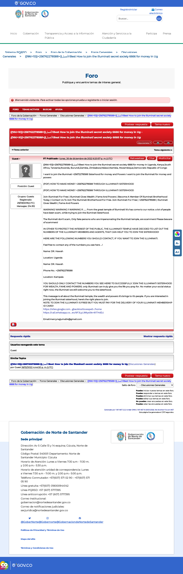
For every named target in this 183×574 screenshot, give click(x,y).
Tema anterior (21, 149)
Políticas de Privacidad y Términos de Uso (42, 530)
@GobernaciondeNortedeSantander (79, 520)
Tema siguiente (162, 150)
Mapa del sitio (28, 539)
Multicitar (165, 158)
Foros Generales (48, 115)
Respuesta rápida (20, 336)
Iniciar (133, 9)
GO (159, 18)
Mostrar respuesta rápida (158, 336)
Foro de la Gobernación (23, 115)
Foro (16, 109)
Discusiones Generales (72, 115)
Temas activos (30, 109)
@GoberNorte (30, 520)
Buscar (47, 109)
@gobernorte (47, 520)
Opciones (143, 142)
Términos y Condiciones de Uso (37, 548)
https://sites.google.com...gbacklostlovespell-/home (72, 309)
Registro (125, 9)
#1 (44, 158)
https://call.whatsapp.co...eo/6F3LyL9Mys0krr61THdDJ (73, 312)
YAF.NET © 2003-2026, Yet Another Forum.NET (155, 410)
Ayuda (58, 109)
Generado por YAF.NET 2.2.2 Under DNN (120, 410)
